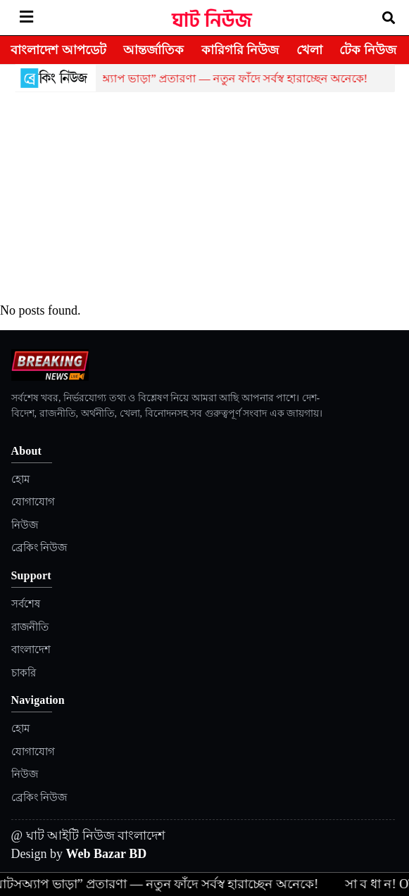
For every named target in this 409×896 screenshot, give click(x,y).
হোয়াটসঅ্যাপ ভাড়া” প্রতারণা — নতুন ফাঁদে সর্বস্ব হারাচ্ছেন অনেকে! (219, 78)
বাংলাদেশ (31, 649)
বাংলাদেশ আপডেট (58, 50)
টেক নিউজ (367, 50)
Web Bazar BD (106, 854)
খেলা (309, 50)
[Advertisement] (205, 197)
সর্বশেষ (25, 604)
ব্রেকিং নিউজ (39, 547)
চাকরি (23, 673)
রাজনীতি (30, 627)
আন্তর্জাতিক (153, 50)
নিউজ (24, 525)
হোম (20, 479)
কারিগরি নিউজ (240, 50)
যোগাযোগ (33, 501)
